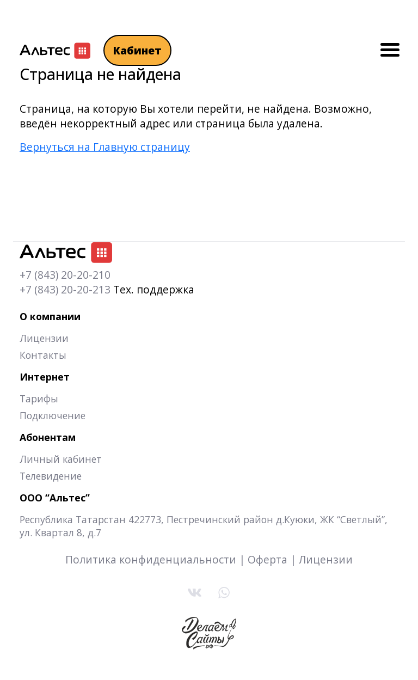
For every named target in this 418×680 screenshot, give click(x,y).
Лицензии (44, 338)
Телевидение (51, 475)
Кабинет (137, 50)
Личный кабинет (61, 458)
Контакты (43, 355)
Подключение (52, 415)
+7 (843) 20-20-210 (65, 274)
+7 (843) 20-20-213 (65, 289)
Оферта (267, 559)
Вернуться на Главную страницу (105, 146)
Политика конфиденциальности (150, 559)
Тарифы (39, 398)
